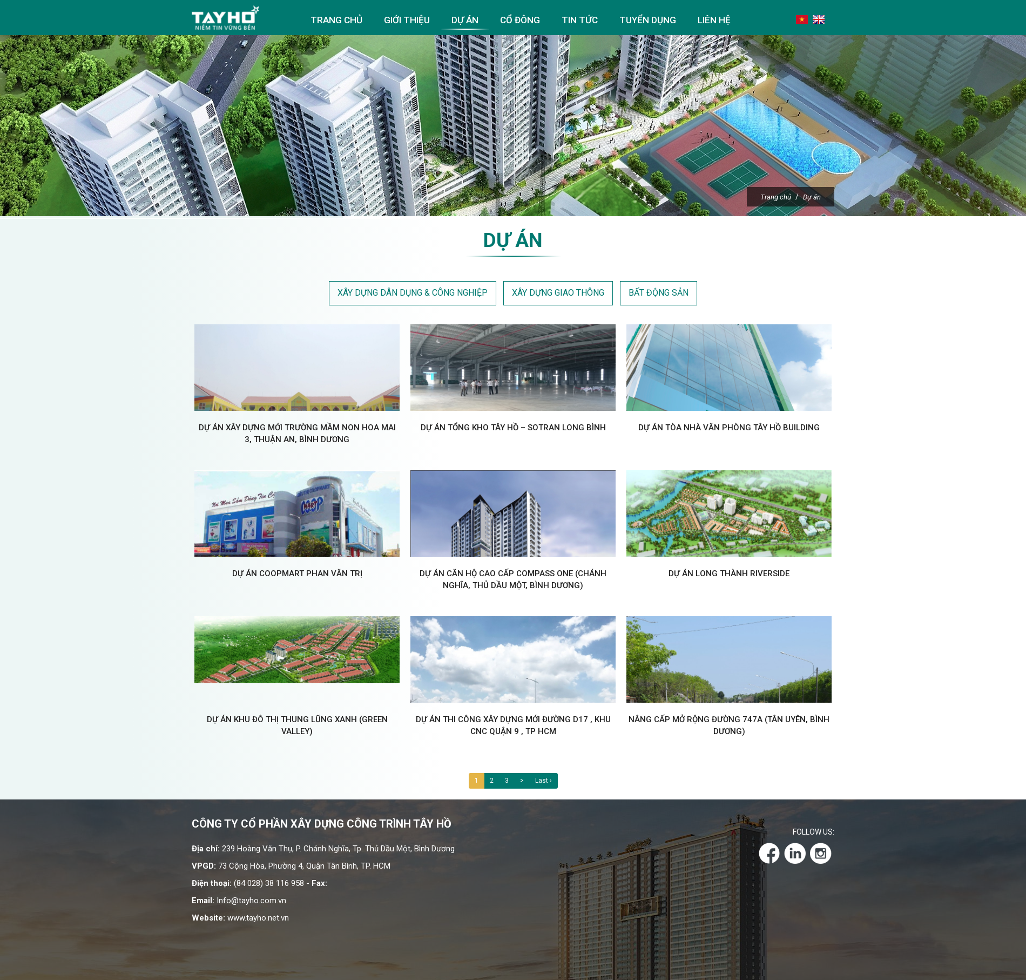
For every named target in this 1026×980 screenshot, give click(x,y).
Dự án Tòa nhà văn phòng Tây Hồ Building (729, 430)
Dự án (464, 20)
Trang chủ (336, 20)
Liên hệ (714, 20)
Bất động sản (658, 295)
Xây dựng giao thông (558, 295)
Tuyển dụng (647, 20)
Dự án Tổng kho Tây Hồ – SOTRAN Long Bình (513, 430)
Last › (543, 782)
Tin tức (580, 20)
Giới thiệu (407, 20)
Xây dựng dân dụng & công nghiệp (413, 295)
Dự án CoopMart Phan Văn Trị (297, 576)
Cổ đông (520, 20)
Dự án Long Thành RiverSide (729, 576)
